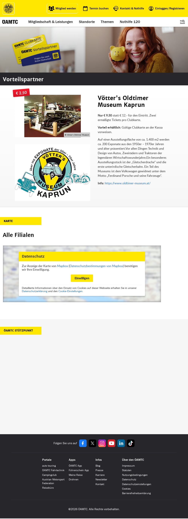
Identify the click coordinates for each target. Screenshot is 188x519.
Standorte (87, 22)
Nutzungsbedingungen (135, 475)
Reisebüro (48, 487)
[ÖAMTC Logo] (8, 8)
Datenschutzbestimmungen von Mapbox (96, 266)
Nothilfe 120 (130, 22)
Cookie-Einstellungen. (70, 291)
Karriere (100, 475)
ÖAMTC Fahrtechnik (53, 470)
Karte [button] (8, 221)
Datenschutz (129, 479)
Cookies (126, 488)
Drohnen (74, 479)
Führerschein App (79, 470)
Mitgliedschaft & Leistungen (50, 22)
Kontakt (100, 484)
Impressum (128, 465)
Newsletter (101, 479)
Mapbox (62, 266)
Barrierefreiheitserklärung (136, 493)
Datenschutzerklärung (34, 291)
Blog (98, 465)
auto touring (49, 465)
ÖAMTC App (75, 465)
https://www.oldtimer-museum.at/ (128, 183)
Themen (107, 22)
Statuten (126, 470)
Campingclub (49, 475)
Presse (99, 470)
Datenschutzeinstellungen (136, 484)
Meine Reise (76, 475)
